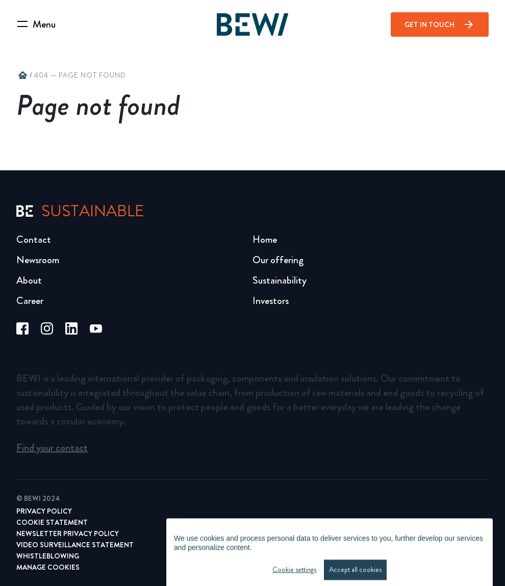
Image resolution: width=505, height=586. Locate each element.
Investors (270, 300)
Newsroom (37, 259)
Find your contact (52, 450)
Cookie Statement (52, 522)
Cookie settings (294, 579)
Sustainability (279, 280)
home (22, 75)
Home (264, 239)
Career (29, 300)
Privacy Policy (44, 511)
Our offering (278, 259)
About (29, 280)
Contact (33, 239)
